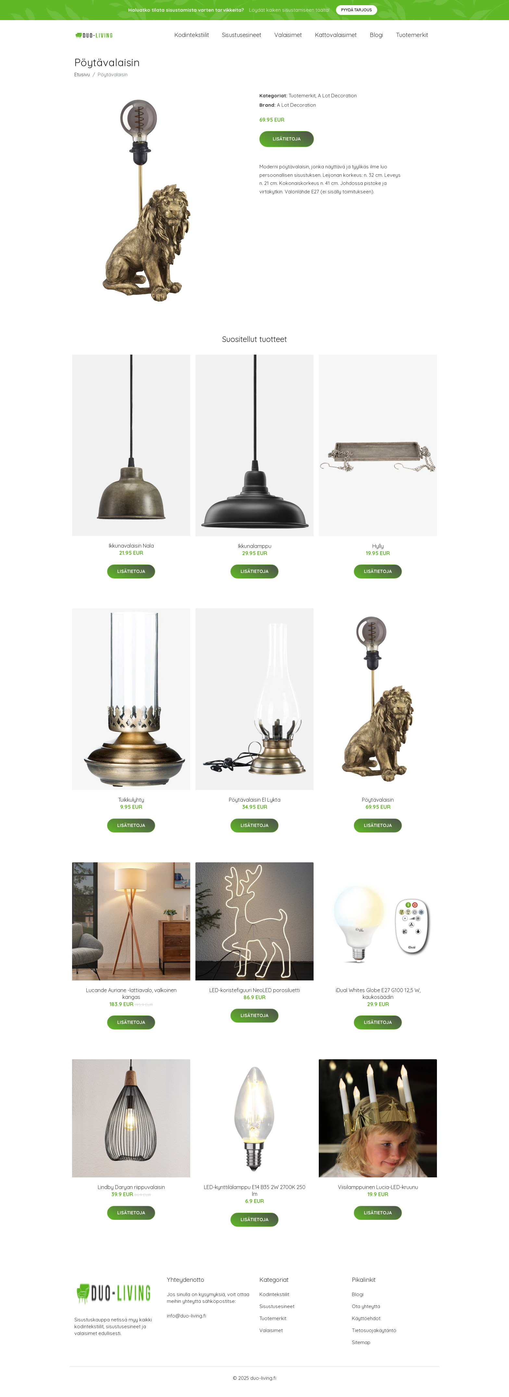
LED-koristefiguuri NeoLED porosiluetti (254, 998)
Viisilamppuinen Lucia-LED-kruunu (378, 1195)
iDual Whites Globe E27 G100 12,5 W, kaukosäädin (378, 1001)
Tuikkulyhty (131, 807)
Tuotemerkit (412, 39)
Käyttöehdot (366, 1326)
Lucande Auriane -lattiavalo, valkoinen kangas (131, 1001)
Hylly (378, 554)
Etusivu (82, 82)
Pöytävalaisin (378, 808)
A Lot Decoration (337, 103)
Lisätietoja (287, 147)
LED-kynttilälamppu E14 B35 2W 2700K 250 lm (254, 1198)
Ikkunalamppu (254, 554)
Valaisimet (288, 39)
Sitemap (361, 1350)
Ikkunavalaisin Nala (131, 554)
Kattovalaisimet (336, 39)
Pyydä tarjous (356, 9)
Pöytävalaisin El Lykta (254, 808)
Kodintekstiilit (191, 39)
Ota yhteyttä (366, 1314)
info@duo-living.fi (186, 1323)
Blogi (376, 39)
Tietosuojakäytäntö (374, 1338)
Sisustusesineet (241, 39)
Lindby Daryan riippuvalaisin (131, 1195)
